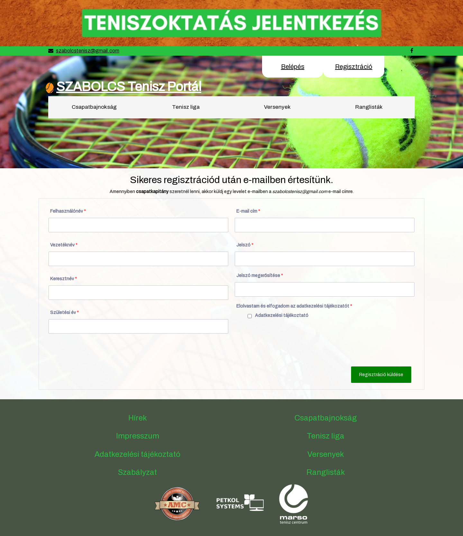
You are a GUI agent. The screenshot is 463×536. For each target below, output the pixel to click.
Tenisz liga (186, 107)
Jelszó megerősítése (259, 275)
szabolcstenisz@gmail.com (87, 50)
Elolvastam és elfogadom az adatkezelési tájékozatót (294, 306)
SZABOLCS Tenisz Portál (128, 87)
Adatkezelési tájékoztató (281, 315)
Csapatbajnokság (94, 107)
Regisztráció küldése (381, 374)
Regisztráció (353, 66)
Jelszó (244, 245)
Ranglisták (369, 107)
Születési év (64, 312)
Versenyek (277, 107)
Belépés (292, 66)
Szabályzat (137, 472)
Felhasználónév (68, 211)
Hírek (137, 418)
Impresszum (137, 436)
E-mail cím (248, 211)
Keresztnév (63, 278)
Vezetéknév (63, 245)
